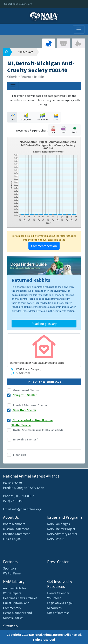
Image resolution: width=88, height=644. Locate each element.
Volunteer (54, 598)
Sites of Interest (58, 613)
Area (55, 117)
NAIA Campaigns (58, 524)
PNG (63, 130)
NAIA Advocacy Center (62, 534)
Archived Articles (14, 588)
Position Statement (16, 534)
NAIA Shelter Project (61, 529)
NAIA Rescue (55, 539)
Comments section (44, 246)
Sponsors (9, 568)
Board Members (14, 524)
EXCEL (74, 130)
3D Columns (42, 117)
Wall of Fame (12, 573)
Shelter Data (25, 52)
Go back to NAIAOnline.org (18, 3)
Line (12, 117)
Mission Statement (16, 529)
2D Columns (25, 117)
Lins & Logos (12, 539)
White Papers (12, 593)
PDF (53, 130)
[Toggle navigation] (79, 29)
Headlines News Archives (20, 598)
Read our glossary (44, 323)
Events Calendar (58, 593)
